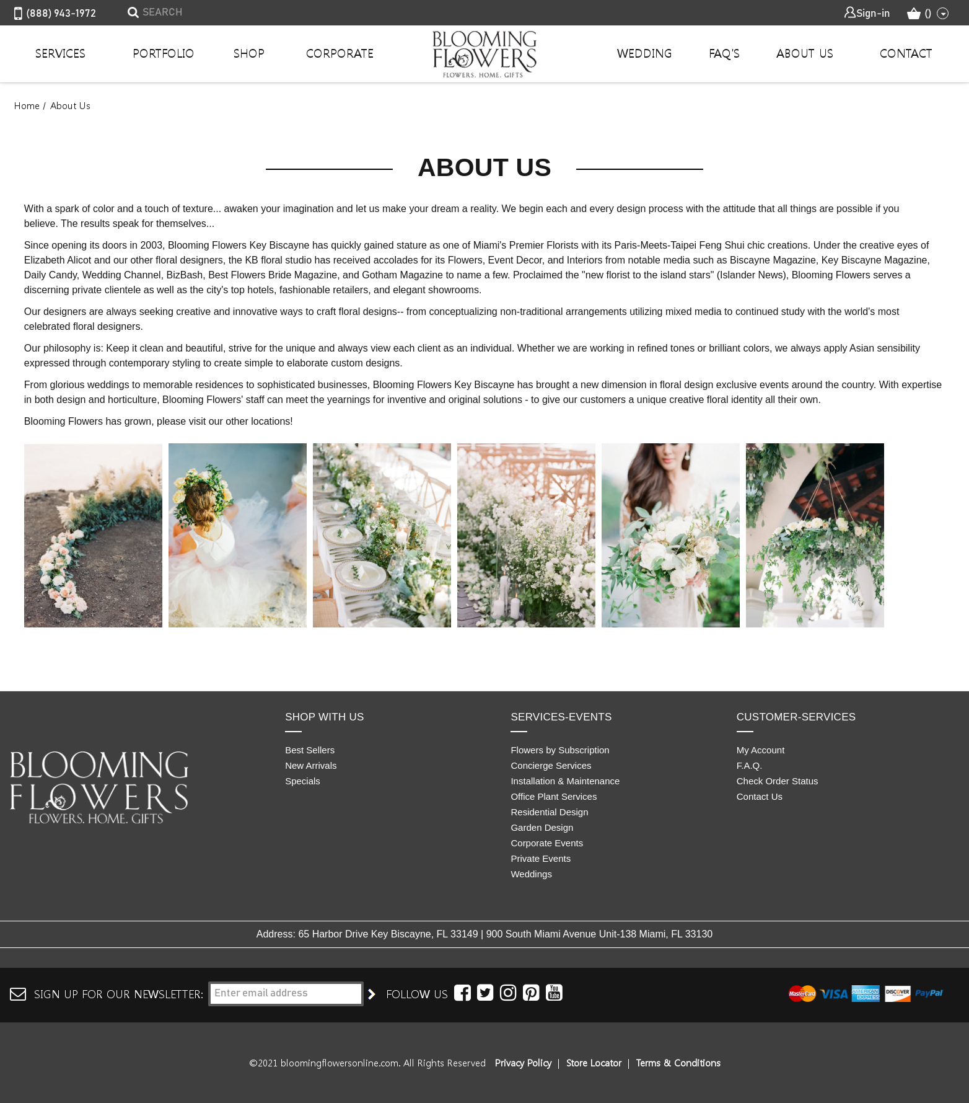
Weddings (531, 874)
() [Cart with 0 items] (928, 13)
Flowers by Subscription (560, 750)
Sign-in (866, 12)
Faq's (724, 53)
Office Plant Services (554, 796)
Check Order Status (777, 781)
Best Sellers (310, 750)
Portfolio (164, 53)
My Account (761, 750)
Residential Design (549, 812)
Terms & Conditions (678, 1062)
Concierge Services (551, 765)
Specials (302, 781)
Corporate (340, 53)
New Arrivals (310, 765)
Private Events (541, 858)
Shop (249, 53)
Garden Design (542, 827)
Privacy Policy (523, 1062)
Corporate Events (547, 843)
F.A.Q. (750, 765)
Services (60, 53)
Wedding (644, 53)
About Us (804, 53)
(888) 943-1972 (55, 14)
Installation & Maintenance (565, 781)
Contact (906, 53)
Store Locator (593, 1062)
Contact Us (760, 796)
